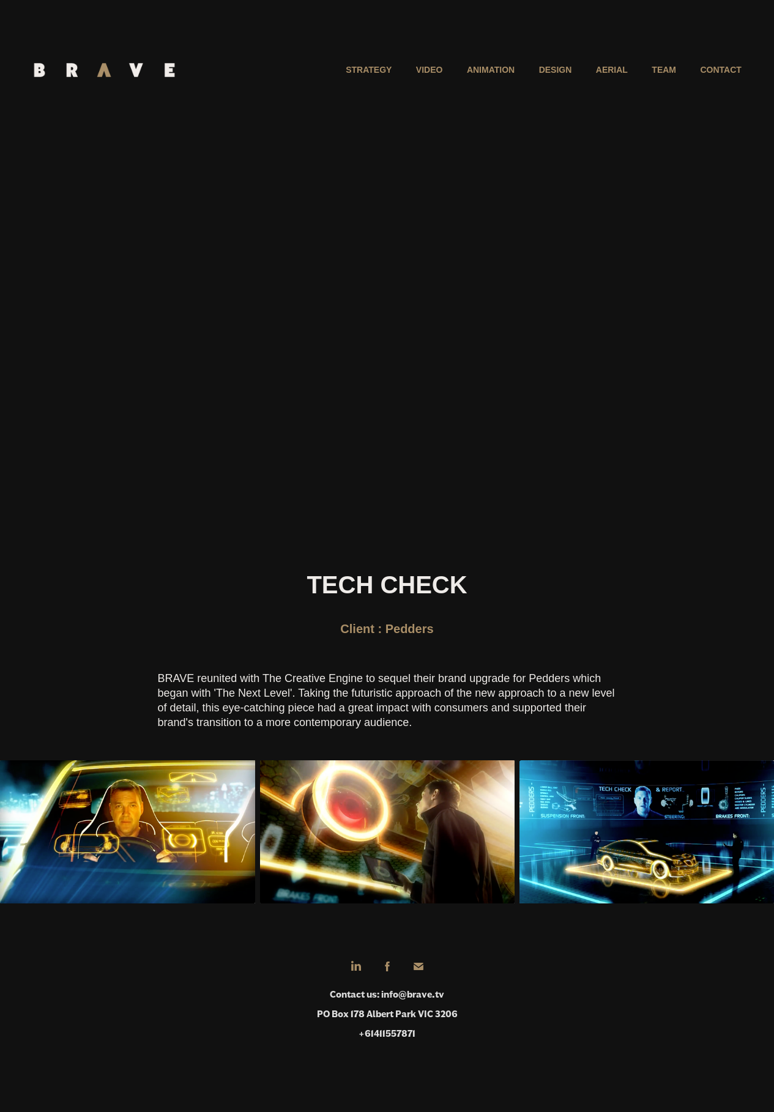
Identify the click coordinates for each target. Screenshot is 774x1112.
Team (664, 70)
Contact (720, 70)
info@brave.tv (412, 994)
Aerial (612, 70)
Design (555, 70)
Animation (491, 70)
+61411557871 (387, 1033)
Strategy (369, 70)
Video (429, 70)
